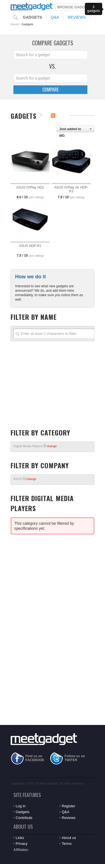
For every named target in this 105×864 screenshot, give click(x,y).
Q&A (55, 17)
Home (15, 24)
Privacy (22, 843)
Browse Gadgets (74, 7)
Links (20, 838)
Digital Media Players (35, 446)
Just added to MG (70, 129)
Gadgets (32, 17)
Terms (66, 843)
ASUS (24, 479)
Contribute (24, 818)
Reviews (77, 17)
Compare (50, 89)
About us (69, 838)
